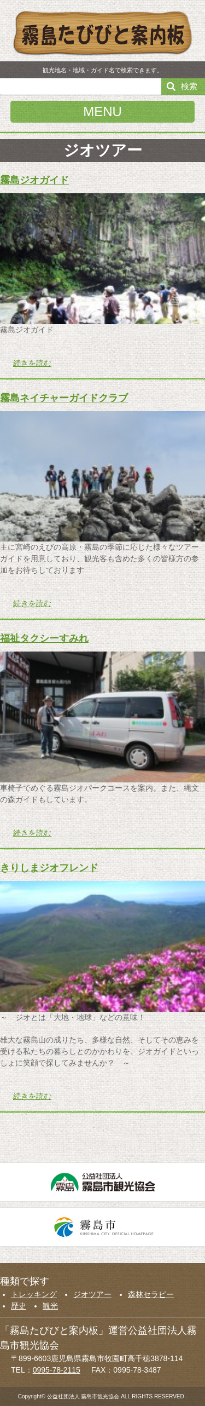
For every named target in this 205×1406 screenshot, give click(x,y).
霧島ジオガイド (34, 180)
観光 (50, 1305)
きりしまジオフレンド (49, 867)
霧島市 (102, 1227)
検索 (189, 86)
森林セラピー (151, 1294)
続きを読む (32, 363)
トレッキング (34, 1294)
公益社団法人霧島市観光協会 (102, 1182)
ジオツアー (92, 1294)
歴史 (18, 1305)
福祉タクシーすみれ (44, 638)
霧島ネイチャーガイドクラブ (64, 398)
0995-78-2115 (56, 1369)
